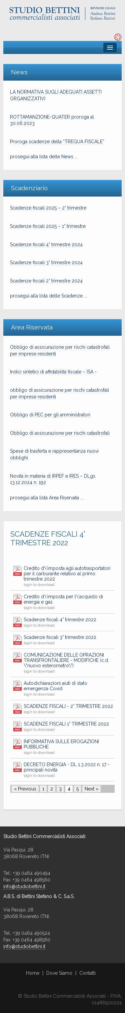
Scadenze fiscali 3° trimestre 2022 (60, 637)
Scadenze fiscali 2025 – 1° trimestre (48, 226)
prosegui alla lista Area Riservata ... (46, 497)
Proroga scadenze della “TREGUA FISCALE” (57, 141)
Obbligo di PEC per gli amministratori (50, 414)
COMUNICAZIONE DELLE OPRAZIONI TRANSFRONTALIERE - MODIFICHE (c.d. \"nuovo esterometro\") (66, 660)
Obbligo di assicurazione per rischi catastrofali (60, 433)
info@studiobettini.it (24, 886)
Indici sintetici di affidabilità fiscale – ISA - (53, 371)
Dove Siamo (59, 973)
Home (32, 973)
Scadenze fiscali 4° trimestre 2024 (46, 244)
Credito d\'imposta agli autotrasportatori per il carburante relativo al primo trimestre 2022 (67, 574)
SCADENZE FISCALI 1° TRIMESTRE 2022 (66, 724)
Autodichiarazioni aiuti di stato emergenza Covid (55, 686)
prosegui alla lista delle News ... (44, 156)
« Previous (25, 788)
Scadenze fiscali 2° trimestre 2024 (46, 280)
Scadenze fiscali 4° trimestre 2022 (60, 619)
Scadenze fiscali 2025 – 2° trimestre (48, 208)
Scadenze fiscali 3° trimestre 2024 (46, 262)
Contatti (87, 973)
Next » (91, 788)
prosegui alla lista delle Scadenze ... (48, 295)
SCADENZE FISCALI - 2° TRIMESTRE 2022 (68, 706)
